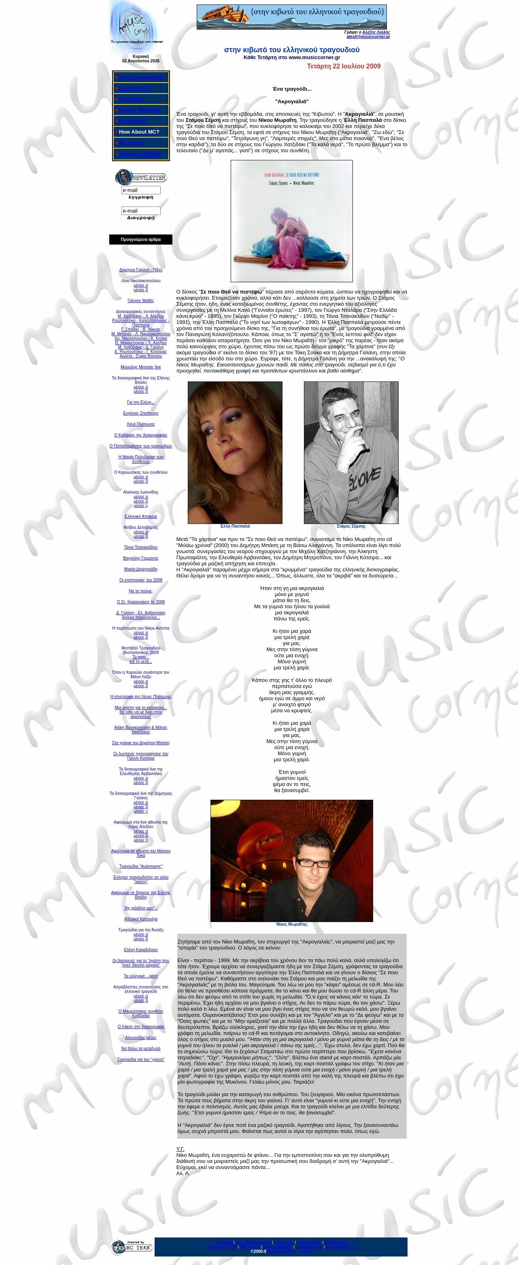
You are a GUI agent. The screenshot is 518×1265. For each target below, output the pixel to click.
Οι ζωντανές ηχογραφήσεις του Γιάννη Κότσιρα (140, 756)
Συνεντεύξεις (134, 88)
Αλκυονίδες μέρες (141, 1037)
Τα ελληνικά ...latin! (141, 976)
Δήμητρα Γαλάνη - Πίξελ (141, 270)
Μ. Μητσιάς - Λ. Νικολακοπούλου (140, 334)
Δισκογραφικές (277, 1247)
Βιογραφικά (133, 121)
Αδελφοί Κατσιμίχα (140, 919)
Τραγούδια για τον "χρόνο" (140, 1059)
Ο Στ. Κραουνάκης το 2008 (141, 602)
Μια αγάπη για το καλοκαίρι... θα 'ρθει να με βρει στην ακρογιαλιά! (141, 712)
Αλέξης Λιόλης (376, 32)
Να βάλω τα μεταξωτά (141, 1048)
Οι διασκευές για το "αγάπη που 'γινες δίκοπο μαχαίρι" (141, 962)
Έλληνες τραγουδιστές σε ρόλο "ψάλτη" (141, 879)
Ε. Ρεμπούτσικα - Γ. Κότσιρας (141, 351)
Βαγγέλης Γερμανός (141, 558)
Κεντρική (224, 1242)
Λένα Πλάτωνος (141, 424)
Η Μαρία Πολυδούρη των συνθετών (141, 459)
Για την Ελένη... (141, 402)
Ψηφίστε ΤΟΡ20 (222, 1247)
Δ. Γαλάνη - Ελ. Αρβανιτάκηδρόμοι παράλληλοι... (141, 615)
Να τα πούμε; (141, 591)
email (306, 1251)
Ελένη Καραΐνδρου (141, 950)
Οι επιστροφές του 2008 (140, 580)
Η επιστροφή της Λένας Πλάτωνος (141, 696)
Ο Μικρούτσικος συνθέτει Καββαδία (141, 1013)
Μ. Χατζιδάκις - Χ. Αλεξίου (141, 316)
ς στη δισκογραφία (147, 1026)
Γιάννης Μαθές (140, 300)
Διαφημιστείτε (309, 1247)
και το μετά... (141, 661)
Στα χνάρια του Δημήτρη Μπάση (141, 743)
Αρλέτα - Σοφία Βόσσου (141, 356)
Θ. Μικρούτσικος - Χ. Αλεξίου (141, 343)
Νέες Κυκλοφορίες (142, 77)
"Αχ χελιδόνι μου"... (141, 908)
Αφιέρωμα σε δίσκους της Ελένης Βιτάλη (140, 894)
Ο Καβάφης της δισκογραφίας (140, 435)
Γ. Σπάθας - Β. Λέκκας (141, 329)
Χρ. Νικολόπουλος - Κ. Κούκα (141, 338)
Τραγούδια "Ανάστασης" (141, 866)
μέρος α (141, 285)
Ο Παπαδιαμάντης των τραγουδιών (141, 446)
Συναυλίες (131, 99)
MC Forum (132, 143)
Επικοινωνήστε (340, 1247)
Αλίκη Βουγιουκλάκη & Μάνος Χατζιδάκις (140, 729)
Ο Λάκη (124, 1026)
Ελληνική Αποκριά (141, 516)
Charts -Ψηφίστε (139, 110)
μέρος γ (141, 505)
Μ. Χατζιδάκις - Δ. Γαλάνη (140, 347)
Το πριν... (140, 657)
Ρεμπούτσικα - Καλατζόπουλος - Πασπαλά (140, 322)
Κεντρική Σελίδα (140, 154)
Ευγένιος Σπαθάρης (141, 413)
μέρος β (141, 290)
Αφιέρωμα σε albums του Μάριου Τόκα (141, 853)
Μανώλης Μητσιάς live (141, 367)
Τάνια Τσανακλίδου (141, 547)
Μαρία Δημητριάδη (140, 569)
